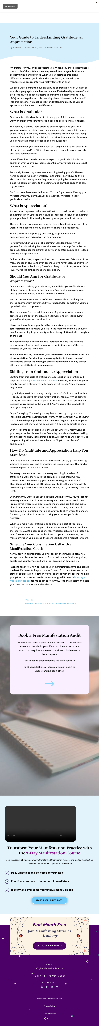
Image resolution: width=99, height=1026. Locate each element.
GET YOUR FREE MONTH (49, 945)
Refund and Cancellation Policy (49, 998)
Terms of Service (49, 1014)
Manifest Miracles (53, 47)
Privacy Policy (49, 1006)
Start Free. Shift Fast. (49, 900)
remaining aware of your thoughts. (38, 380)
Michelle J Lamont (21, 47)
